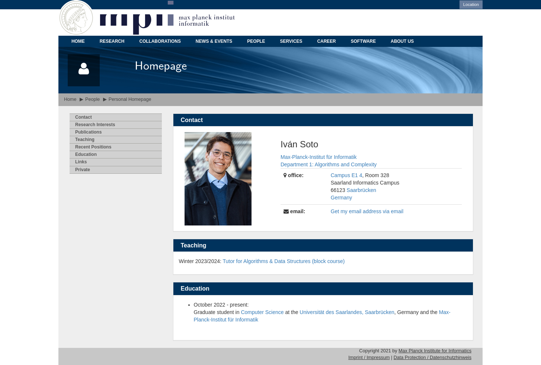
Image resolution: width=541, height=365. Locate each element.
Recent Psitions (93, 147)
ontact (83, 117)
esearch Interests (95, 124)
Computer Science (262, 312)
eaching (85, 139)
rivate (82, 169)
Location (471, 4)
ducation (86, 154)
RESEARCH (112, 41)
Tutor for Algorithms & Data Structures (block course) (284, 261)
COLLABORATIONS (159, 41)
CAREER (326, 41)
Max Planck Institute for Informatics (434, 350)
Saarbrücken (361, 190)
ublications (88, 132)
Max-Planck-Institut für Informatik (319, 157)
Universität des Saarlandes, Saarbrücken (347, 312)
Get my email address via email (367, 211)
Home (70, 99)
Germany (341, 198)
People (92, 99)
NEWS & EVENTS (214, 41)
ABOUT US (402, 41)
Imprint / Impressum (369, 357)
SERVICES (291, 41)
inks (81, 161)
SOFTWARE (363, 41)
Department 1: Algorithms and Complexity (329, 164)
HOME (78, 41)
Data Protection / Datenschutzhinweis (432, 357)
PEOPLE (256, 41)
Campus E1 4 (346, 175)
